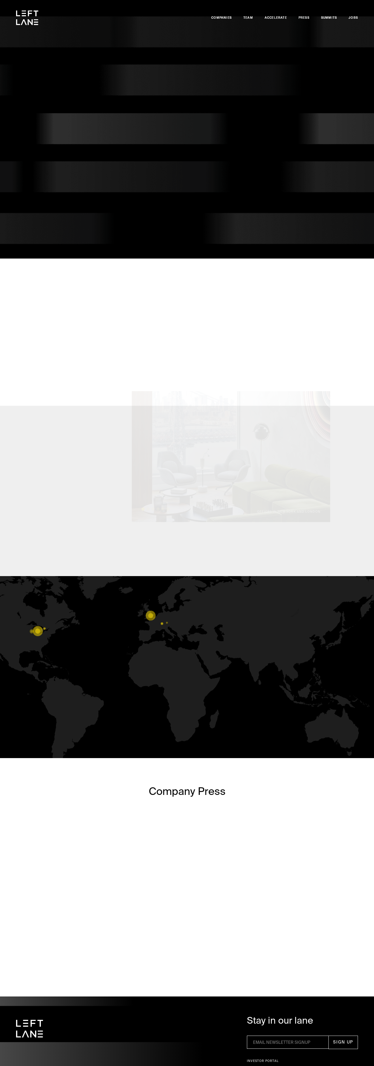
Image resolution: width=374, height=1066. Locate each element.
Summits (329, 17)
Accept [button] (300, 1050)
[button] (326, 1050)
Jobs (353, 17)
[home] (27, 18)
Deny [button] (267, 1050)
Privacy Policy (199, 1050)
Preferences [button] (239, 1050)
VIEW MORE (187, 724)
